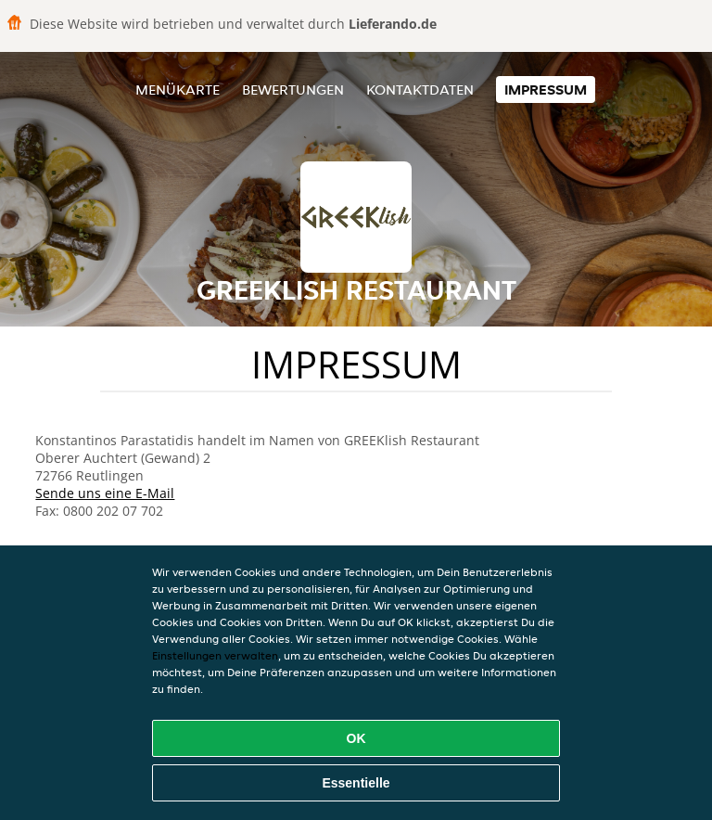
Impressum (545, 89)
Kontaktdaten (420, 89)
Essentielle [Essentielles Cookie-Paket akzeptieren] (355, 782)
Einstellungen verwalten (215, 655)
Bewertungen (293, 89)
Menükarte (177, 89)
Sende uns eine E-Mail (104, 493)
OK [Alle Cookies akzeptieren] (356, 738)
